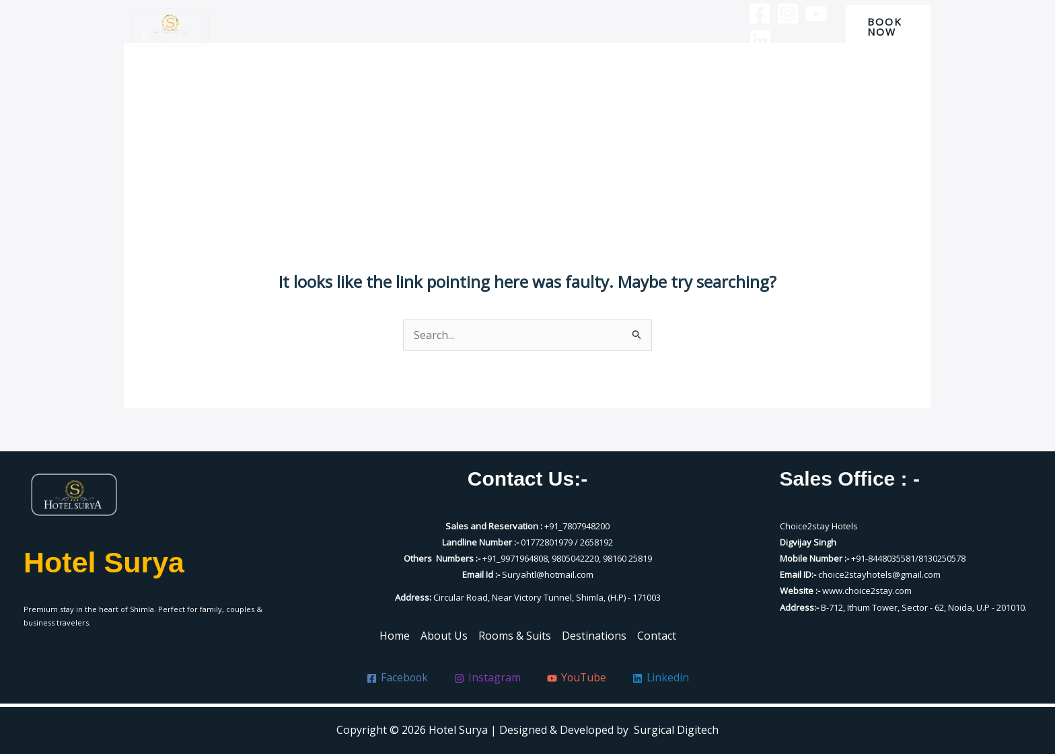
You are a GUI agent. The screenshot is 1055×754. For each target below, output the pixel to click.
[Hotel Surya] (169, 27)
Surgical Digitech (676, 729)
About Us (433, 27)
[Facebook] (748, 13)
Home (373, 27)
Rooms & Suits (514, 27)
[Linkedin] (749, 40)
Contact (678, 27)
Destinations (605, 27)
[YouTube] (805, 13)
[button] (885, 27)
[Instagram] (777, 13)
